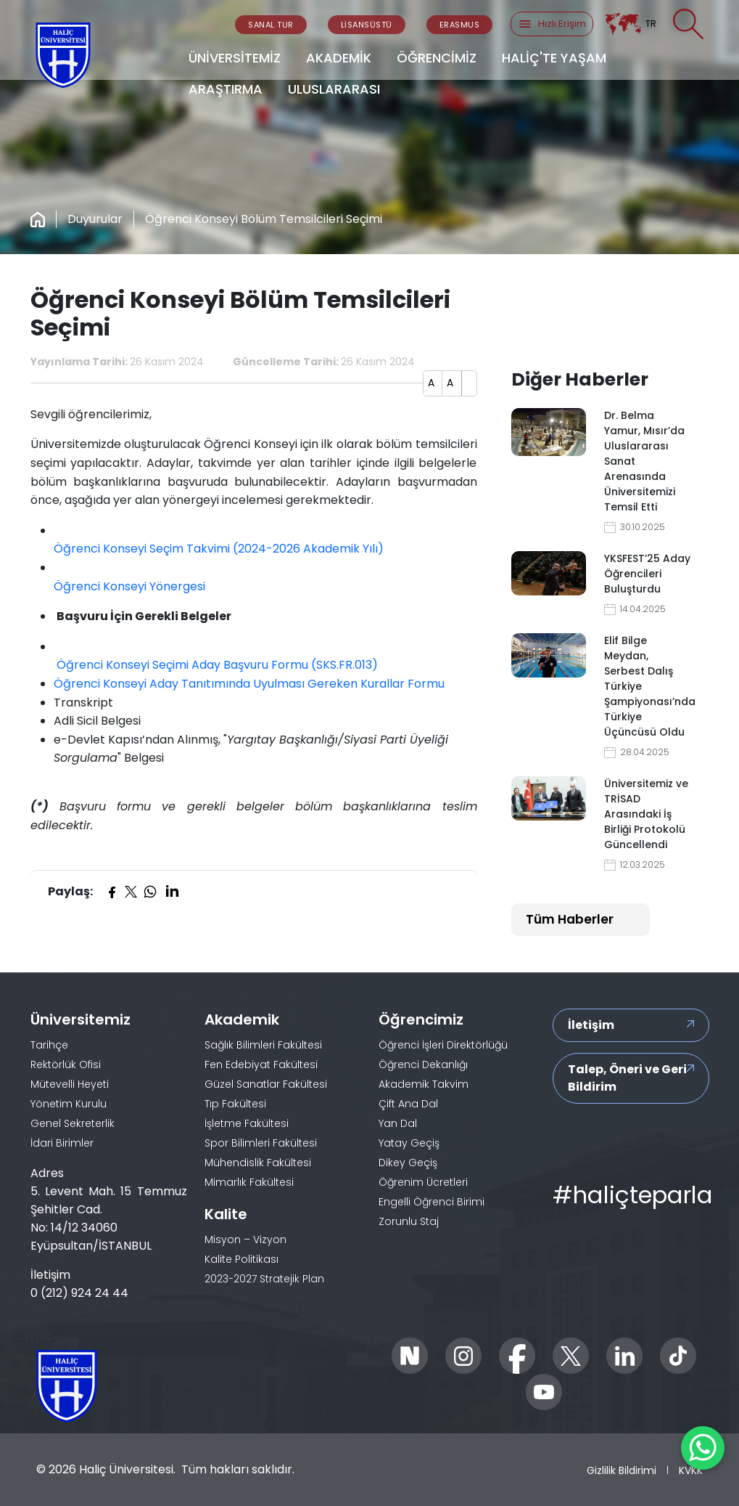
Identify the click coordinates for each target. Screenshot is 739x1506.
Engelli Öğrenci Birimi (431, 1201)
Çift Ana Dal (408, 1103)
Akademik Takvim (423, 1084)
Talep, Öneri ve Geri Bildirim (627, 1078)
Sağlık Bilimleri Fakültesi (263, 1045)
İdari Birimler (62, 1143)
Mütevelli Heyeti (69, 1084)
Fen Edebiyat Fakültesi (261, 1064)
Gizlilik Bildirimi (621, 1470)
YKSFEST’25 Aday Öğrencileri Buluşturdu (647, 573)
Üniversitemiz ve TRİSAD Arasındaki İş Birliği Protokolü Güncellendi (646, 814)
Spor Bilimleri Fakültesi (261, 1143)
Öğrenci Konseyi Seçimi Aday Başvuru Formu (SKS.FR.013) (216, 664)
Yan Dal (398, 1123)
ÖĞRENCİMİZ (436, 58)
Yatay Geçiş (409, 1143)
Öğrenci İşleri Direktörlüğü (443, 1045)
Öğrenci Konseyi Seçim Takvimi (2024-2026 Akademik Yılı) (219, 548)
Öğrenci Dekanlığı (423, 1064)
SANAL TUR (271, 24)
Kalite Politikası (241, 1259)
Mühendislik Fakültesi (258, 1162)
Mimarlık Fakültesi (249, 1182)
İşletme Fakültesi (247, 1123)
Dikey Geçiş (408, 1162)
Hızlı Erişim (552, 24)
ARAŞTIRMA (226, 89)
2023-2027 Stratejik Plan (264, 1278)
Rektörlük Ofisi (65, 1064)
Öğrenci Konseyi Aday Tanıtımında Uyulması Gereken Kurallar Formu (249, 683)
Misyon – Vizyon (245, 1239)
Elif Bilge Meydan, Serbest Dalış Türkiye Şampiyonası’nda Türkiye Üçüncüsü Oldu (647, 686)
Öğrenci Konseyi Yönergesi (129, 586)
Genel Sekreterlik (72, 1123)
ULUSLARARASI (334, 89)
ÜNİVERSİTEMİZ (235, 58)
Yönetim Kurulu (68, 1103)
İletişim (591, 1025)
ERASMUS (459, 24)
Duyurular (95, 219)
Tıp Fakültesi (235, 1103)
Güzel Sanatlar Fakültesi (266, 1084)
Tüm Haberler (570, 919)
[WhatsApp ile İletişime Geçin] (702, 1448)
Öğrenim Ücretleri (423, 1182)
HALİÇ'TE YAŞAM (554, 58)
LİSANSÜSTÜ (366, 24)
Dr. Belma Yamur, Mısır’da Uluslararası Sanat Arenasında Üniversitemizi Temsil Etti (644, 461)
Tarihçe (49, 1045)
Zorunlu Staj (409, 1221)
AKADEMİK (338, 58)
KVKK (691, 1470)
